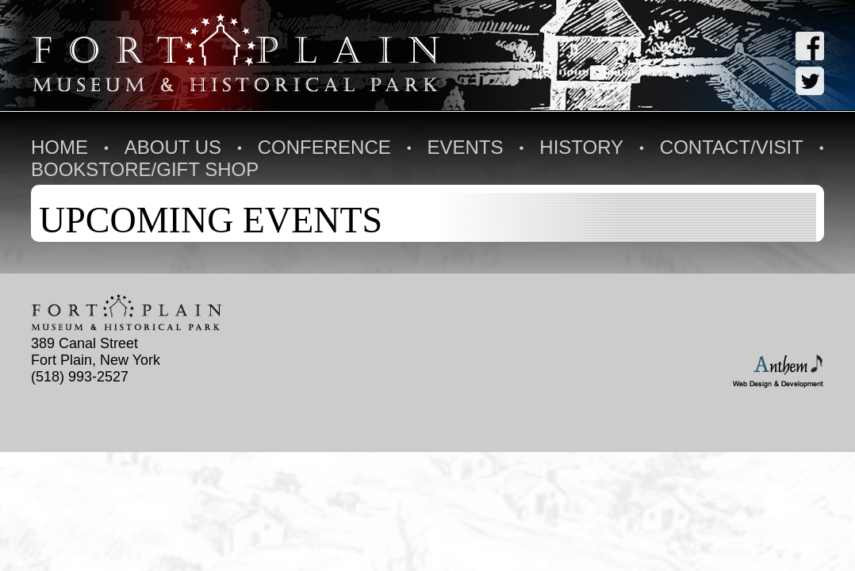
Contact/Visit (731, 147)
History (581, 147)
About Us (173, 147)
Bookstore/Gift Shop (145, 169)
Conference (324, 147)
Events (466, 147)
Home (59, 147)
